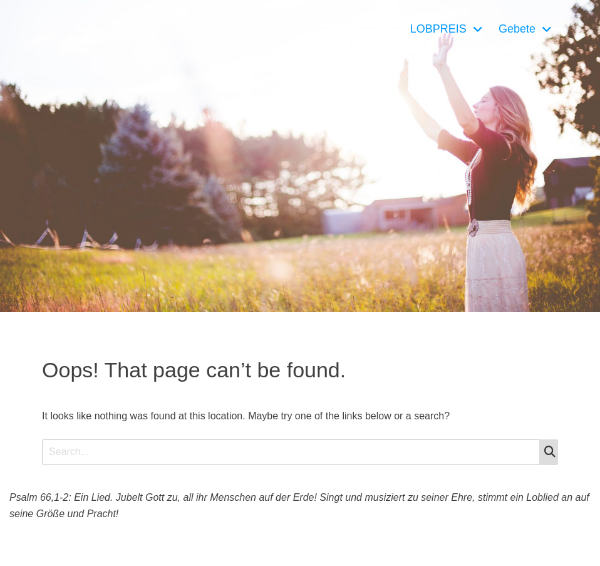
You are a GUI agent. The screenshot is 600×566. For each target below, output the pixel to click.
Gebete (517, 29)
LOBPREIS (438, 29)
